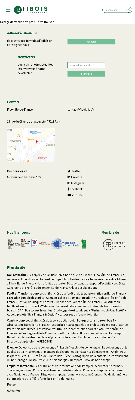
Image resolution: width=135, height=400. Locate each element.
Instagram (76, 183)
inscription (86, 73)
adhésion (91, 41)
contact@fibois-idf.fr (81, 109)
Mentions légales (18, 171)
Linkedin (75, 177)
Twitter (74, 171)
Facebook (75, 189)
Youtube (75, 195)
